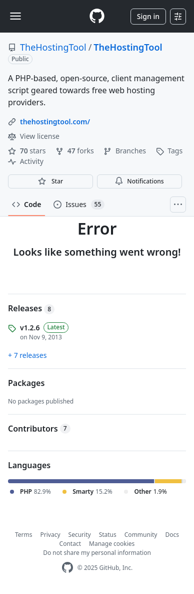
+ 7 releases (27, 355)
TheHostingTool (53, 47)
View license (34, 136)
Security (79, 534)
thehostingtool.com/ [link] (55, 121)
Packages (26, 382)
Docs (172, 534)
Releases (31, 308)
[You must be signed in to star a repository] (50, 181)
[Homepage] (97, 16)
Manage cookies (111, 543)
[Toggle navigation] (15, 16)
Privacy (50, 534)
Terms (23, 534)
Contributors (39, 428)
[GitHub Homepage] (68, 567)
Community (141, 534)
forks (76, 150)
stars (28, 150)
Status (107, 534)
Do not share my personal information (97, 552)
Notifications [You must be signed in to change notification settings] (139, 181)
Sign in (148, 16)
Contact (70, 543)
